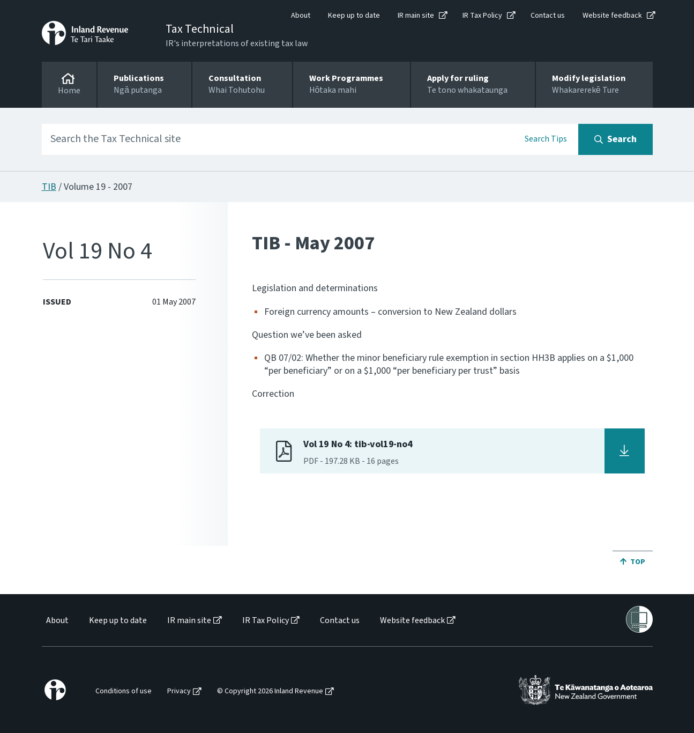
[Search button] (615, 139)
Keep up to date (354, 15)
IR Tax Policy (482, 15)
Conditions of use (123, 691)
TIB (49, 187)
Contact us (548, 15)
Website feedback (612, 15)
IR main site (416, 15)
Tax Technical (200, 29)
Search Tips (546, 139)
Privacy (179, 691)
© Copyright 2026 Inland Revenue (270, 691)
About (300, 15)
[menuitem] (56, 621)
